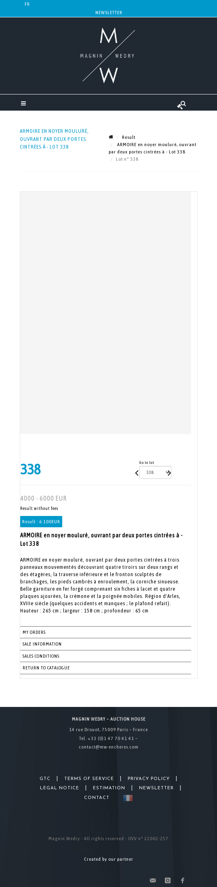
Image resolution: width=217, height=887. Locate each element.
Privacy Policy (149, 779)
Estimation (109, 788)
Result (128, 137)
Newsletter (108, 12)
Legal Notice (59, 788)
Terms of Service (89, 779)
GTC (45, 779)
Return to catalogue (46, 667)
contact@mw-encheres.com (109, 747)
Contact (97, 798)
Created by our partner (108, 859)
